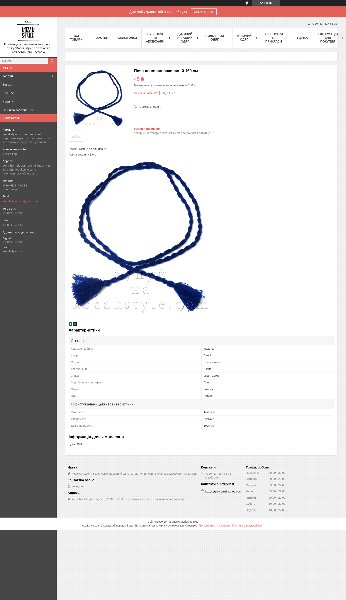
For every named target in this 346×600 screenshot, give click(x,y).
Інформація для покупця (328, 37)
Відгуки (8, 84)
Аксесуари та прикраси (273, 37)
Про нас (8, 93)
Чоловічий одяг (214, 37)
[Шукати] (52, 60)
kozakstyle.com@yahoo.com (21, 201)
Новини (8, 101)
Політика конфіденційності (248, 525)
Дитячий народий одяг (185, 37)
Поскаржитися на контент (214, 525)
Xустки (102, 37)
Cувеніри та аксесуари (155, 37)
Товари (8, 76)
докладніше (203, 12)
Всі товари (76, 37)
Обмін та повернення (18, 110)
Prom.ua (193, 521)
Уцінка (302, 37)
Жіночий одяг (244, 37)
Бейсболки (127, 37)
